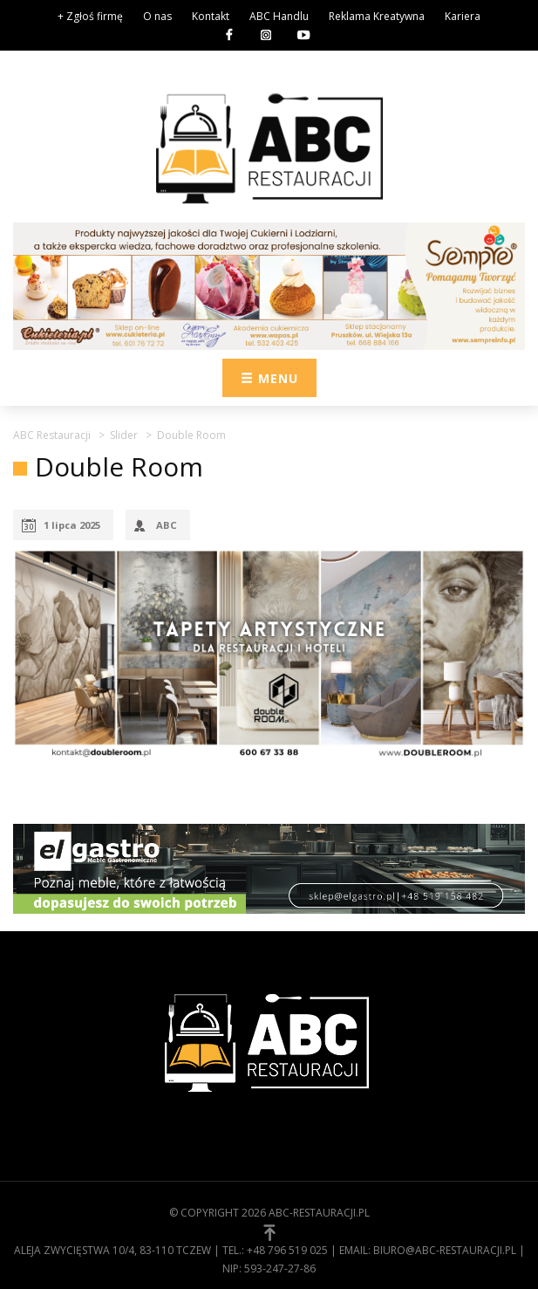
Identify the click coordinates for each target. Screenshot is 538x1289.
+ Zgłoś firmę (90, 16)
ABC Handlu (279, 16)
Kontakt (210, 16)
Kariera (462, 16)
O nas (157, 16)
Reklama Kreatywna (377, 16)
